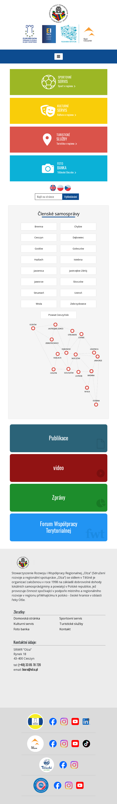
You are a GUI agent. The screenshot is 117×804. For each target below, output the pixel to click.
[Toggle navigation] (58, 56)
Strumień (39, 292)
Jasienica (39, 270)
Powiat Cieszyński (58, 315)
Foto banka (21, 629)
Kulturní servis (24, 624)
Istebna (78, 259)
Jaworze (38, 281)
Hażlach (38, 259)
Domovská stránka (27, 618)
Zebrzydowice (78, 303)
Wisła (39, 303)
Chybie (78, 226)
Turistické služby (71, 624)
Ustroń (78, 292)
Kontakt (65, 629)
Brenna (39, 226)
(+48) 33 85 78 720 (29, 665)
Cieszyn (38, 237)
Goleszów (78, 248)
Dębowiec (78, 237)
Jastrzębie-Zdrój (78, 270)
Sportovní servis (70, 618)
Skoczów (78, 281)
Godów (39, 248)
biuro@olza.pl (30, 669)
